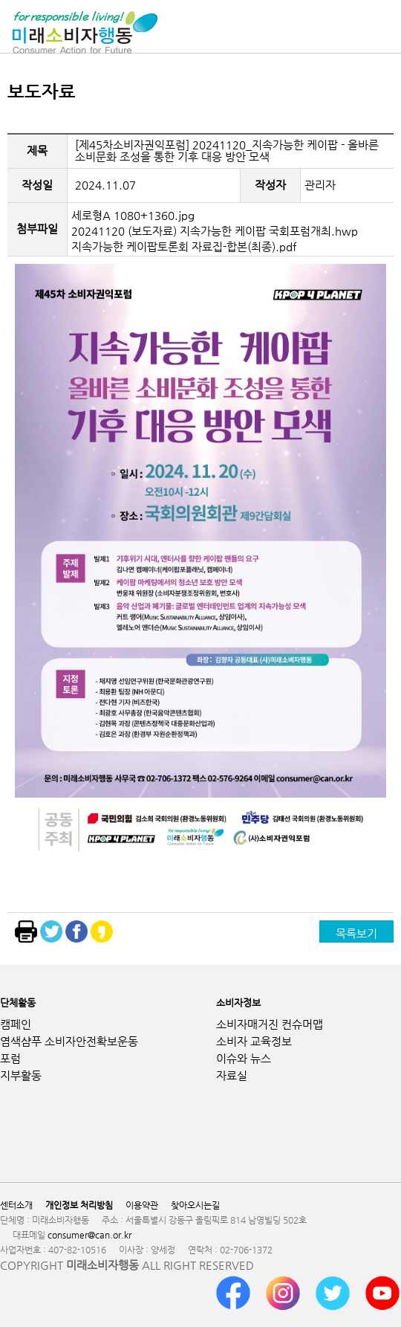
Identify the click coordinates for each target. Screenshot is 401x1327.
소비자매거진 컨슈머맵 (269, 1024)
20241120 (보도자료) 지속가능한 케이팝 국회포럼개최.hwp (214, 231)
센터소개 (16, 1205)
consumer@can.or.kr (89, 1235)
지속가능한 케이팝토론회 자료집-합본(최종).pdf (183, 246)
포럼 (10, 1058)
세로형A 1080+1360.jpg (133, 215)
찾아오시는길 (195, 1205)
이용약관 (141, 1205)
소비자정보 (238, 1002)
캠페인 (15, 1024)
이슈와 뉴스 (243, 1058)
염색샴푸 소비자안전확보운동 (69, 1041)
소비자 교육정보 (254, 1041)
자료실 (231, 1075)
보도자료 (41, 91)
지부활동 (21, 1075)
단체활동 (18, 1002)
